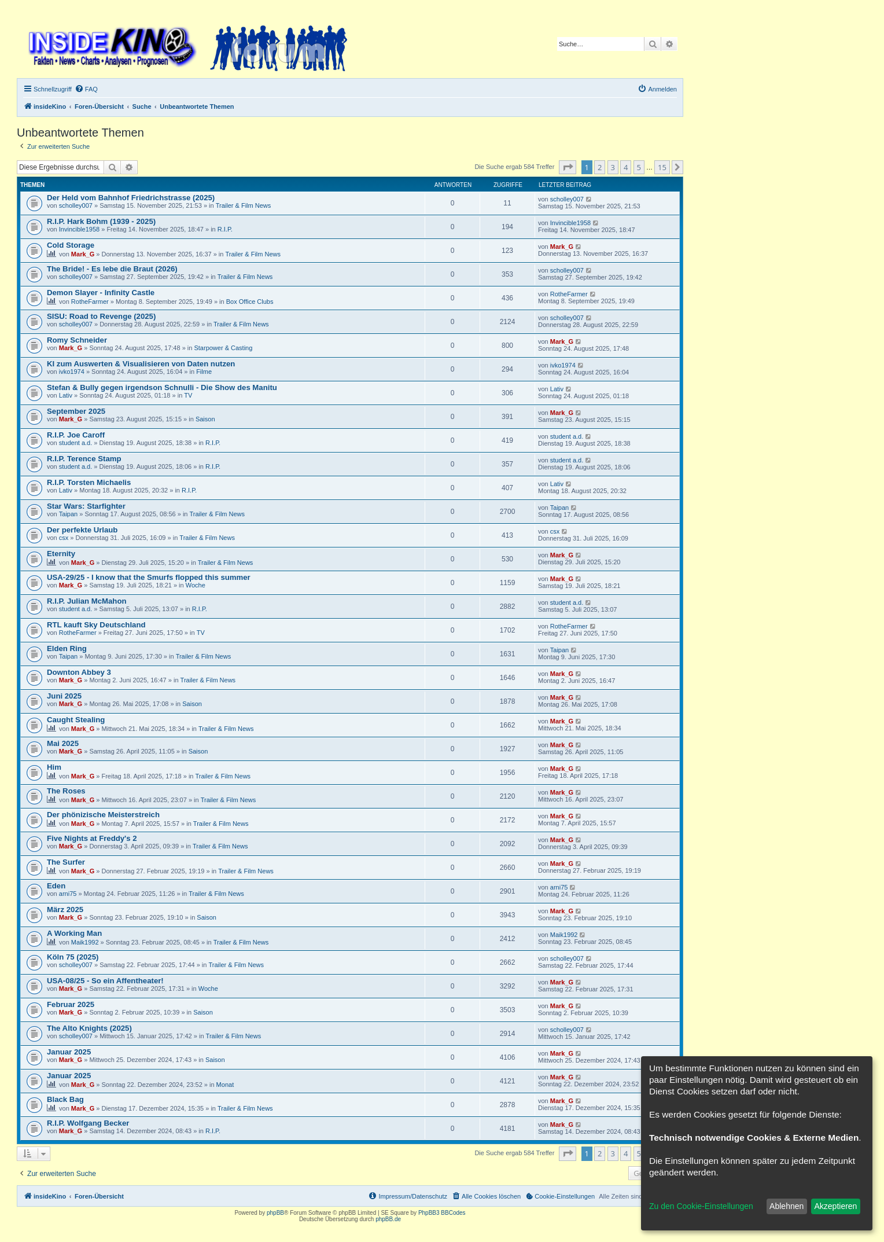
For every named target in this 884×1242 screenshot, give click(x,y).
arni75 (68, 893)
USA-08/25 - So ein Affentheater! (105, 980)
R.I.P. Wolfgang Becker (88, 1123)
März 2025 (65, 909)
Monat (225, 1084)
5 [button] (639, 167)
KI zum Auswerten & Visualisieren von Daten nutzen (141, 363)
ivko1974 (71, 371)
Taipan (68, 513)
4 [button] (626, 167)
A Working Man (74, 933)
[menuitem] (86, 89)
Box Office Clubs (250, 301)
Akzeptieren (835, 1206)
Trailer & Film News (243, 205)
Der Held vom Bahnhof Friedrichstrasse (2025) (131, 197)
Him (54, 767)
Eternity (61, 553)
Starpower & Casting (223, 347)
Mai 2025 (63, 743)
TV (188, 395)
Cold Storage (70, 245)
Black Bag (65, 1099)
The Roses (66, 791)
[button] (567, 167)
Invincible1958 (79, 229)
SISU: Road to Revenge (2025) (101, 316)
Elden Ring (67, 648)
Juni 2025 (64, 696)
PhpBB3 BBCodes (442, 1213)
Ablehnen (786, 1206)
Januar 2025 (69, 1052)
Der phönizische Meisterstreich (103, 814)
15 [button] (662, 167)
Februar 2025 (70, 1004)
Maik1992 (85, 942)
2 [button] (600, 167)
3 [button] (613, 167)
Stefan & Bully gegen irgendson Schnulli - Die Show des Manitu (162, 387)
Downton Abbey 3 (79, 672)
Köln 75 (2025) (72, 957)
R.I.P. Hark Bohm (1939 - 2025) (101, 221)
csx (64, 537)
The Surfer (66, 862)
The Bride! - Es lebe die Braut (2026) (112, 268)
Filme (204, 371)
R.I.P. (225, 229)
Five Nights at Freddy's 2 (92, 838)
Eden (56, 885)
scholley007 (76, 205)
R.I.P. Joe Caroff (76, 435)
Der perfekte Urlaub (82, 530)
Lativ (65, 395)
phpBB (275, 1213)
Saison (205, 419)
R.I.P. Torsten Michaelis (89, 482)
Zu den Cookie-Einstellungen (701, 1206)
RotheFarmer (90, 301)
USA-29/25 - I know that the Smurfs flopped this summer (149, 577)
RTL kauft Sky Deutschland (96, 624)
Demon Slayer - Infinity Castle (100, 292)
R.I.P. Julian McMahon (87, 601)
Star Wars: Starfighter (86, 506)
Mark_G (82, 254)
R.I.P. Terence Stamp (84, 458)
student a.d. (76, 442)
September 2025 (76, 411)
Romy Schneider (77, 340)
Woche (195, 585)
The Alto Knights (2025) (89, 1028)
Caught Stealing (76, 719)
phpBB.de (388, 1219)
